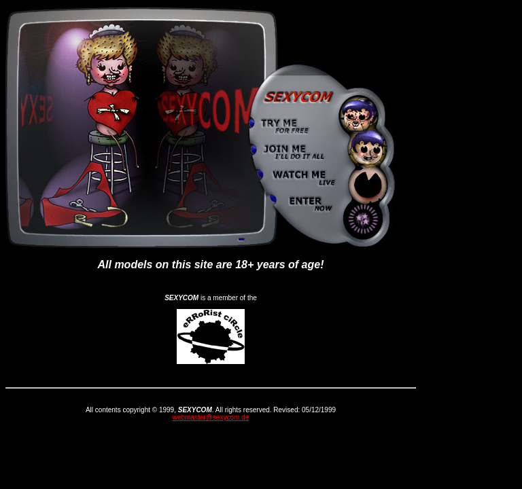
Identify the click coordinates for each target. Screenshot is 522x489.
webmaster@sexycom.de (211, 417)
